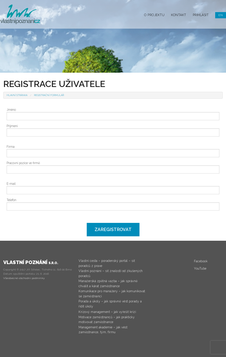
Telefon (11, 200)
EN (220, 15)
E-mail (11, 183)
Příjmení (12, 126)
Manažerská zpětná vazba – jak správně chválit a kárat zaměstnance (108, 283)
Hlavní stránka (17, 95)
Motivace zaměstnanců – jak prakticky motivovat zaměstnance (107, 319)
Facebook (200, 261)
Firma (11, 146)
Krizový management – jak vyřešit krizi (107, 312)
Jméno (11, 109)
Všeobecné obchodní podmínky (24, 278)
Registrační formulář (49, 95)
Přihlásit (201, 15)
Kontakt (178, 15)
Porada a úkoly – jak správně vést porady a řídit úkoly (110, 304)
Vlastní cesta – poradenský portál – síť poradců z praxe (107, 263)
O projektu (154, 15)
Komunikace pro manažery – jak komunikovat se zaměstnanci (112, 293)
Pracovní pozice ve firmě (23, 163)
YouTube (200, 268)
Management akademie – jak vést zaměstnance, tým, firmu (103, 330)
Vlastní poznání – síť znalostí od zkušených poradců (111, 273)
